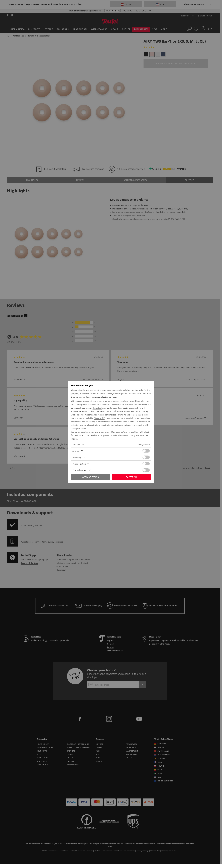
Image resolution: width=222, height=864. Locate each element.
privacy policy (135, 435)
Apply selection (90, 477)
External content (79, 470)
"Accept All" (99, 418)
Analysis (75, 451)
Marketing (76, 457)
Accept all (131, 477)
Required (76, 444)
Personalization (79, 463)
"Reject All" (97, 407)
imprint (74, 438)
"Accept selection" (79, 428)
